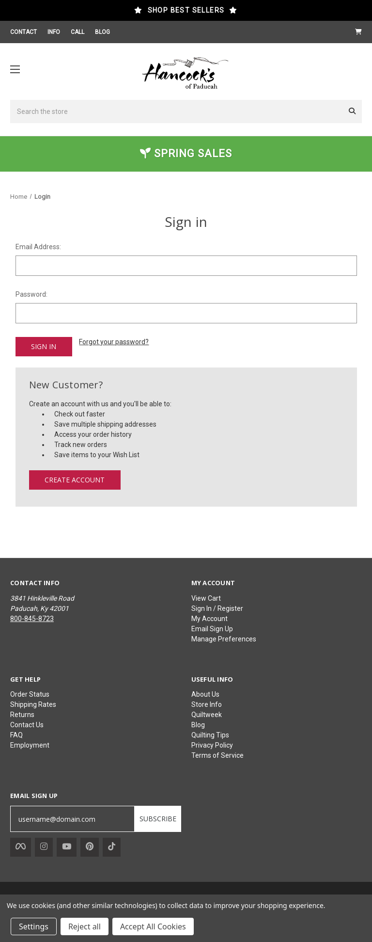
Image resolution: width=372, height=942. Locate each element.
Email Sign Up (212, 628)
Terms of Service (217, 754)
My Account (209, 618)
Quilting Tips (210, 734)
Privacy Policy (212, 744)
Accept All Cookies (153, 926)
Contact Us (27, 724)
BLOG (102, 32)
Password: (31, 294)
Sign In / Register (217, 607)
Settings (33, 926)
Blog (198, 724)
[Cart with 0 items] (358, 32)
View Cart (206, 597)
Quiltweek (206, 714)
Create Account (75, 478)
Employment (29, 744)
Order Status (29, 693)
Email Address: (38, 247)
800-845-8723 (32, 618)
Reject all (84, 926)
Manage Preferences (223, 638)
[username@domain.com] (72, 818)
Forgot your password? (114, 342)
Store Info (206, 703)
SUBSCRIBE (158, 818)
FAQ (16, 734)
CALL (77, 32)
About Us (205, 693)
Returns (22, 714)
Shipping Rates (33, 703)
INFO (53, 32)
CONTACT (23, 32)
